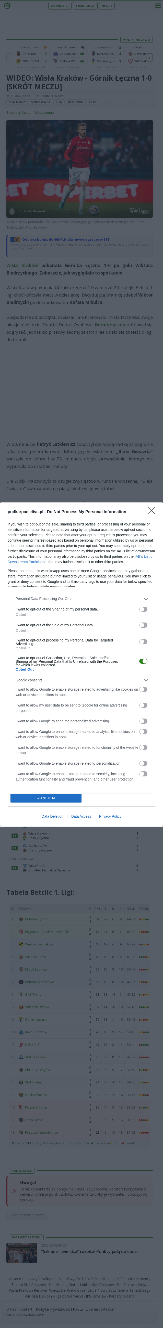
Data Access (81, 816)
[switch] (143, 609)
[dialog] (81, 664)
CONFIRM (46, 798)
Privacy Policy (110, 816)
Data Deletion (52, 816)
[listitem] (81, 599)
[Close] (153, 512)
